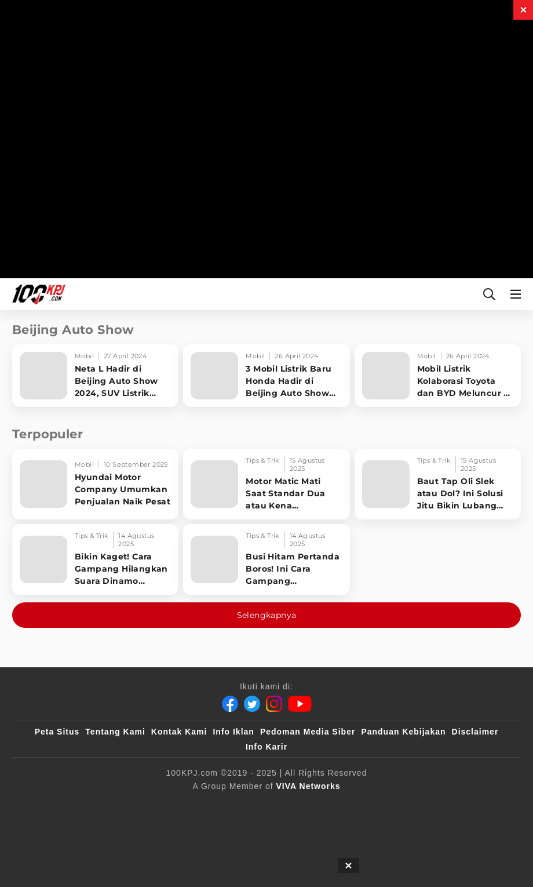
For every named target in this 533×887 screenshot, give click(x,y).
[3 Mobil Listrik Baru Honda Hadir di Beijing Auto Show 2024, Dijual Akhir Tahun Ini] (266, 375)
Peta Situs (57, 731)
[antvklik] (406, 805)
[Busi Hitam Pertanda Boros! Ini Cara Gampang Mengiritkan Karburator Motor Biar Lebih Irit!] (266, 559)
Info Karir (266, 746)
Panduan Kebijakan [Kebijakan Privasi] (403, 731)
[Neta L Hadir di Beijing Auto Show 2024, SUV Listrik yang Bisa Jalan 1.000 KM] (95, 375)
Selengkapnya (267, 615)
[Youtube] (300, 704)
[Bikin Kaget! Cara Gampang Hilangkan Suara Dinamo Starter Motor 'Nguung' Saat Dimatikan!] (95, 559)
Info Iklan (233, 731)
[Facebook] (230, 704)
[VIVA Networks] (308, 786)
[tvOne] (317, 805)
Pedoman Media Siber (307, 731)
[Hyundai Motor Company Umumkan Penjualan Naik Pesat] (95, 484)
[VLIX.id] (225, 805)
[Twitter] (252, 704)
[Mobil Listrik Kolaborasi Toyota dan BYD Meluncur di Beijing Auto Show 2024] (438, 375)
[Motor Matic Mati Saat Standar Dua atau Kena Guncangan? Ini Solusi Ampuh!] (266, 484)
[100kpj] (124, 805)
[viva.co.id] (70, 805)
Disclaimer (475, 731)
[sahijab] (172, 805)
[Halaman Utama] (36, 294)
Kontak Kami (179, 731)
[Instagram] (274, 704)
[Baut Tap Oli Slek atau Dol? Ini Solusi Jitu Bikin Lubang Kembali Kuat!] (438, 484)
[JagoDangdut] (266, 828)
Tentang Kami (115, 731)
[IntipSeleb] (463, 805)
